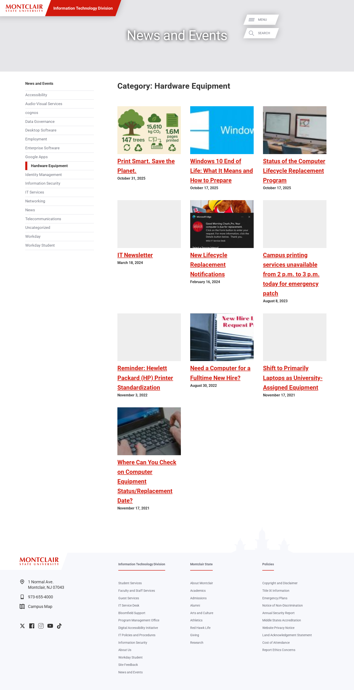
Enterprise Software (42, 148)
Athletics (196, 620)
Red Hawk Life (200, 628)
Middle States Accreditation (281, 620)
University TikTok (59, 626)
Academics (198, 590)
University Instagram (41, 626)
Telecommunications (43, 219)
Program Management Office (138, 620)
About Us (124, 650)
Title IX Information (275, 590)
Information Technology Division (83, 8)
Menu (341, 19)
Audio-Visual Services (43, 103)
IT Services (34, 192)
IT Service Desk (128, 605)
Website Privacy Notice (278, 628)
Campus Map (36, 606)
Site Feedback (128, 665)
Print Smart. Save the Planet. (146, 166)
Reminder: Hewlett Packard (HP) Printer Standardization (145, 378)
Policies (268, 564)
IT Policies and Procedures (136, 635)
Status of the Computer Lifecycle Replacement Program (294, 171)
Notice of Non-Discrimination (282, 605)
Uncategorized (37, 227)
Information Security (42, 183)
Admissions (198, 598)
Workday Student (40, 245)
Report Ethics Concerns (278, 650)
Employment (36, 139)
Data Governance (40, 121)
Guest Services (128, 598)
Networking (35, 201)
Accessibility (36, 95)
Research (196, 642)
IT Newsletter (135, 255)
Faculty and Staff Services (136, 590)
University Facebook (32, 626)
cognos (31, 112)
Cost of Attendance (276, 642)
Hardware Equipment (49, 165)
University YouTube (50, 626)
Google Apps (36, 157)
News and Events (39, 83)
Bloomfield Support (131, 613)
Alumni (195, 605)
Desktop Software (40, 130)
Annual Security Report (278, 613)
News (30, 210)
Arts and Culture (201, 613)
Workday (32, 236)
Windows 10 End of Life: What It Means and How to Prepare (221, 171)
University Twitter (22, 626)
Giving (194, 635)
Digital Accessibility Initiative (138, 628)
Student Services (130, 583)
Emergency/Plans (274, 598)
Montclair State (201, 564)
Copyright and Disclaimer (280, 583)
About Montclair (201, 583)
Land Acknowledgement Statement (287, 635)
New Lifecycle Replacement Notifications (208, 265)
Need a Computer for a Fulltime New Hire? (220, 373)
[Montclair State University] (24, 8)
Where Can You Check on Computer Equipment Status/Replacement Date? (146, 481)
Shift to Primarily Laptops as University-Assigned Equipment (293, 378)
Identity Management (43, 174)
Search (343, 33)
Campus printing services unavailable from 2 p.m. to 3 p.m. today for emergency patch (291, 274)
